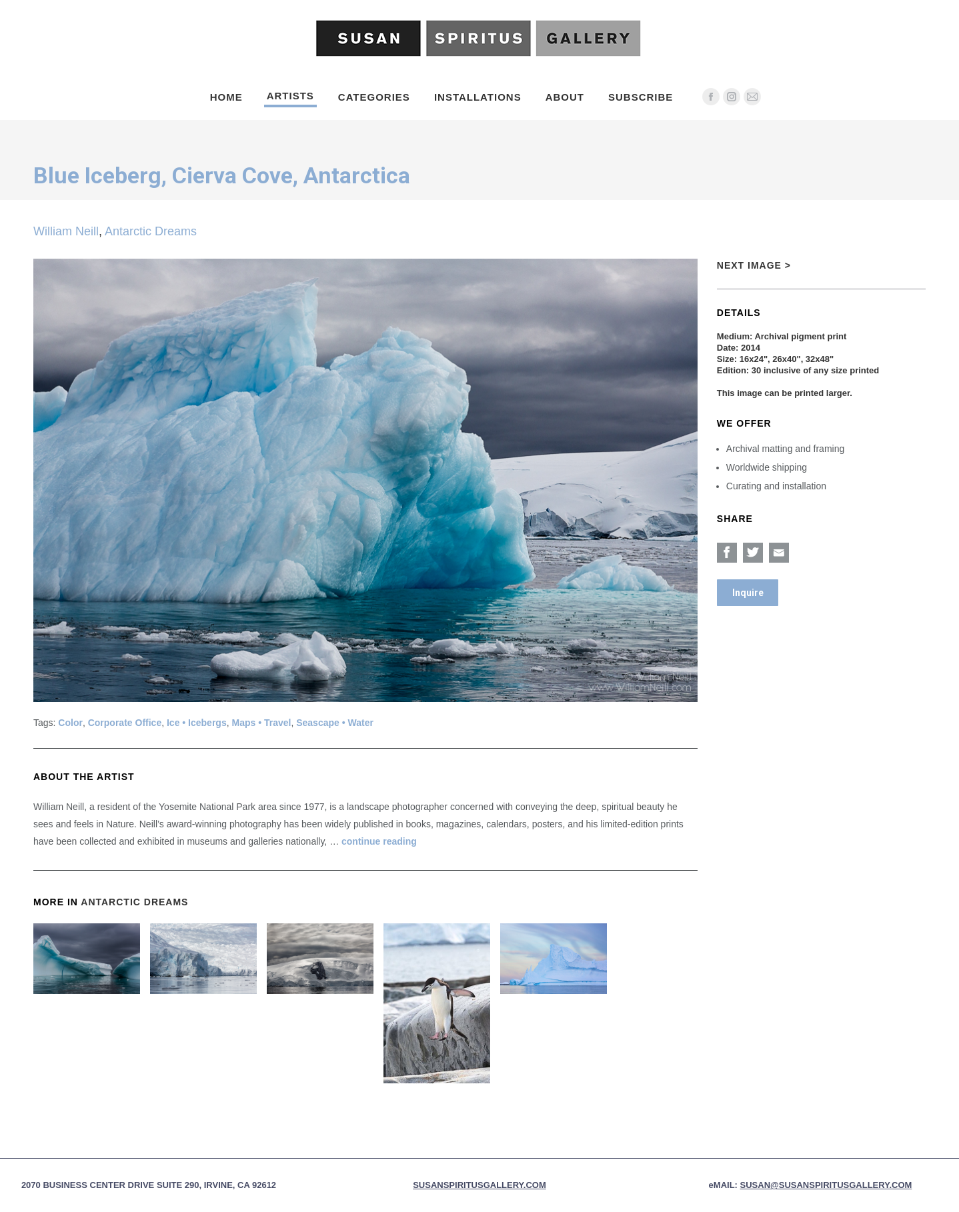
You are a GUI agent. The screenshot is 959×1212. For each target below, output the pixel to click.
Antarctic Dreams (151, 231)
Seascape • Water (334, 722)
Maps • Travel (261, 722)
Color (70, 722)
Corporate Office (124, 722)
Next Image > (754, 265)
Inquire (748, 592)
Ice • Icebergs (197, 722)
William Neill (66, 231)
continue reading (379, 841)
